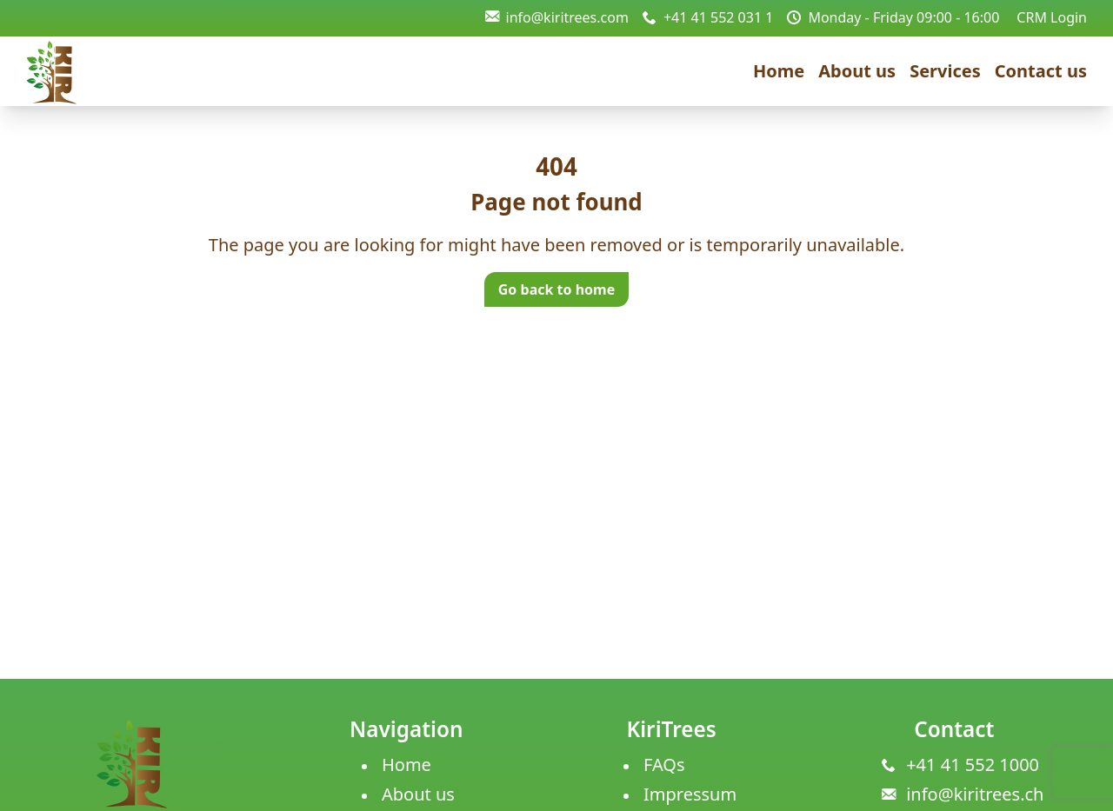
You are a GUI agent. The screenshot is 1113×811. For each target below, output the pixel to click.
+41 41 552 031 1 (708, 17)
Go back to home (556, 289)
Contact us (1041, 71)
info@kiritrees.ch (974, 794)
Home (778, 71)
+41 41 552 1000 (972, 764)
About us (857, 71)
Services (945, 71)
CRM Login (1051, 17)
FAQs (664, 764)
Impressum (689, 794)
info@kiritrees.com (557, 17)
